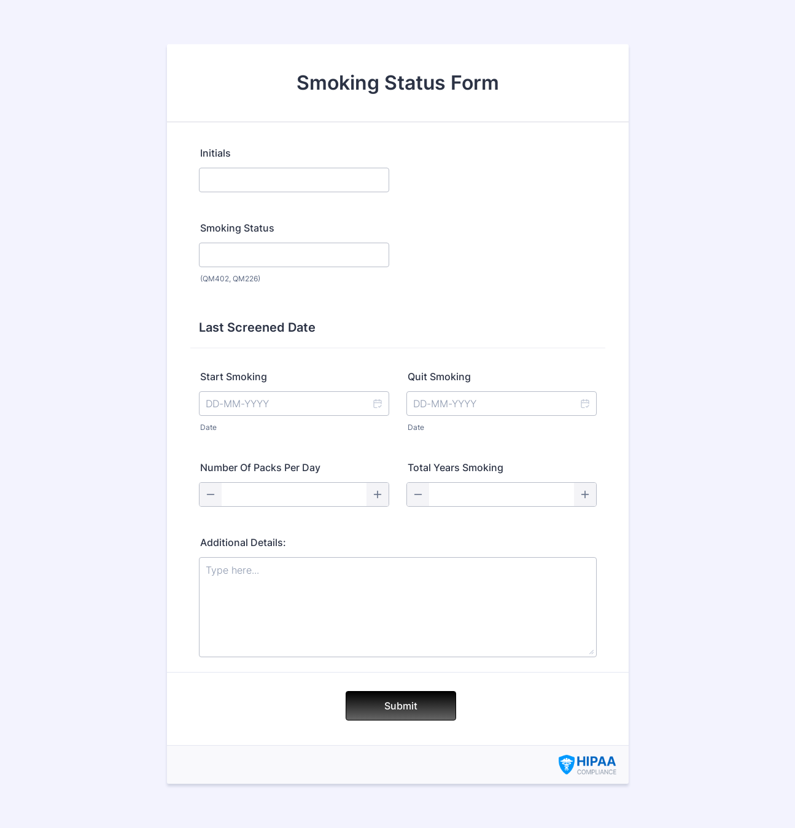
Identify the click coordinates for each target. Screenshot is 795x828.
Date (208, 427)
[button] (377, 403)
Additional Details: (243, 542)
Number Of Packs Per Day (260, 467)
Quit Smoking (439, 376)
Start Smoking (233, 376)
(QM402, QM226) (230, 278)
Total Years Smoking (455, 467)
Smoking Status (237, 228)
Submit (400, 706)
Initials (215, 153)
